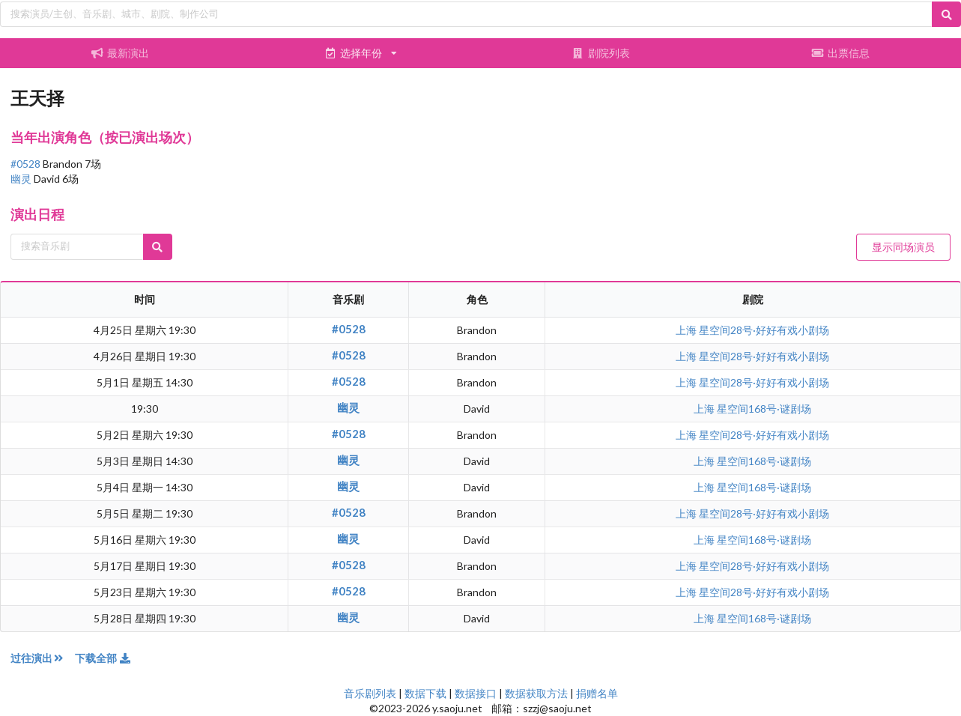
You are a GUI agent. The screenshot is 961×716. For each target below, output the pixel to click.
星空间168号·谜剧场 (764, 408)
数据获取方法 (536, 693)
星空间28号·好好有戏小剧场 (764, 330)
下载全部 (103, 658)
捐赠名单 (597, 693)
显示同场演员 (903, 246)
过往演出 (42, 658)
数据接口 (476, 693)
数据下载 (425, 693)
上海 (687, 330)
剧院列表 (601, 52)
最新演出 (120, 52)
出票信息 (841, 52)
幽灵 (22, 178)
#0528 (26, 163)
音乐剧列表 (370, 693)
